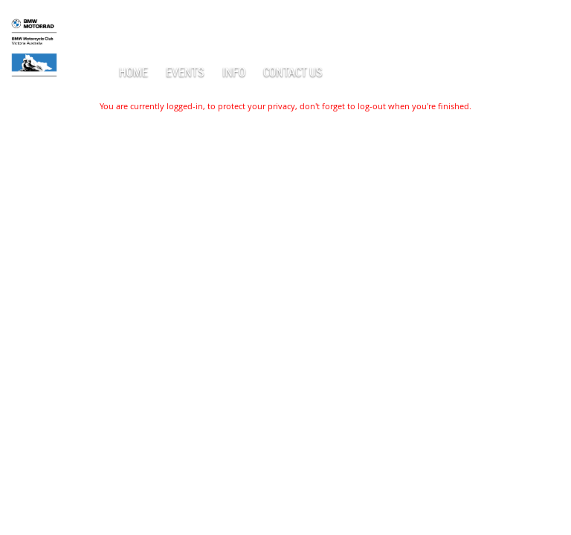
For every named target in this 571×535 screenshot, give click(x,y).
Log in (549, 22)
